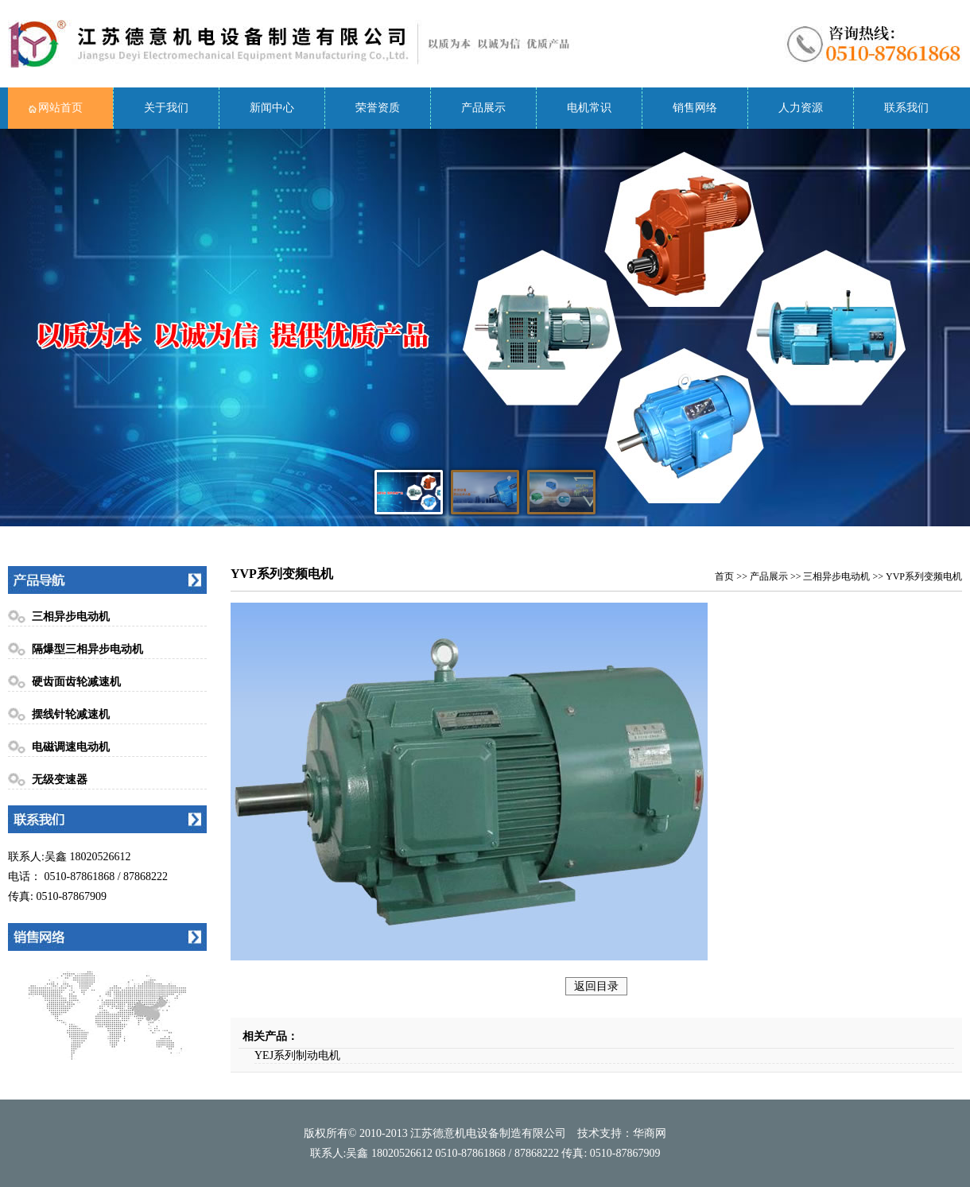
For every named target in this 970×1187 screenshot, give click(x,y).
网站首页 (60, 108)
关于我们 (166, 108)
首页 (724, 576)
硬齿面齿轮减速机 (76, 682)
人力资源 (800, 108)
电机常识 (589, 108)
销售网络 (695, 108)
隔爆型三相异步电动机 (87, 649)
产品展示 (483, 108)
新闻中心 (272, 108)
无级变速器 (59, 780)
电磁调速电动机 (71, 747)
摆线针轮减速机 (71, 714)
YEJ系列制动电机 (297, 1055)
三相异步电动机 (71, 617)
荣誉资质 (377, 108)
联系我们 (906, 108)
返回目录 (596, 986)
